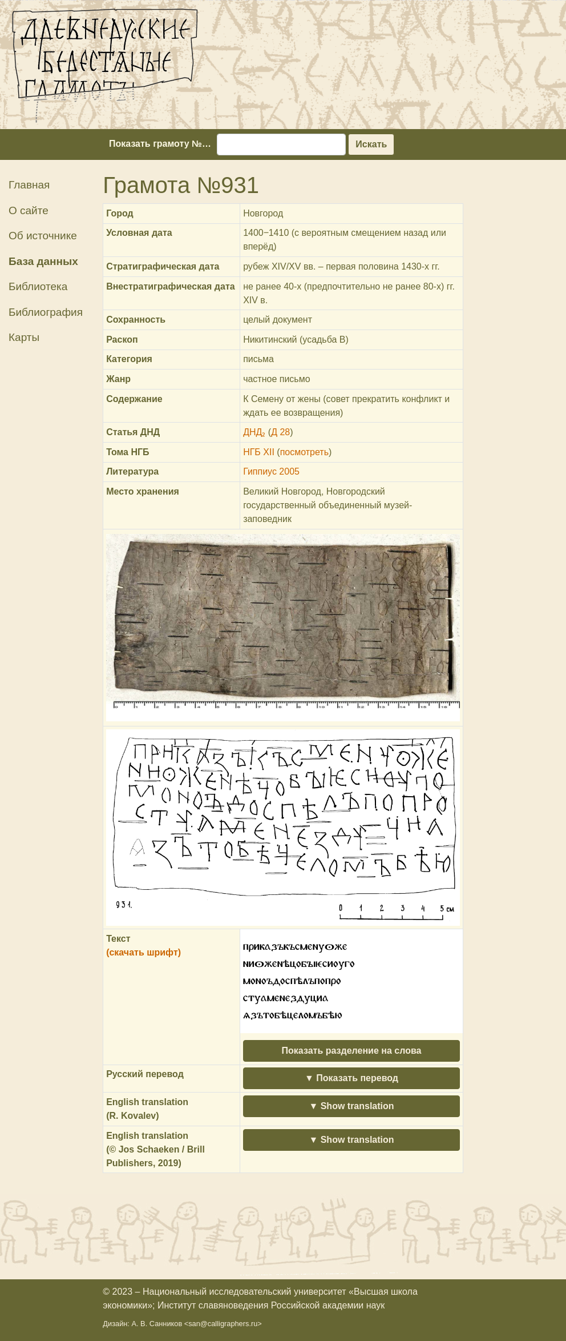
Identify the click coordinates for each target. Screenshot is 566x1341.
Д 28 (280, 432)
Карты (24, 337)
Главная (29, 185)
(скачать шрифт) (143, 952)
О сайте (28, 210)
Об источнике (43, 236)
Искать (371, 144)
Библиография (46, 312)
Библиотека (38, 286)
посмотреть (304, 452)
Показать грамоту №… (160, 143)
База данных (43, 261)
